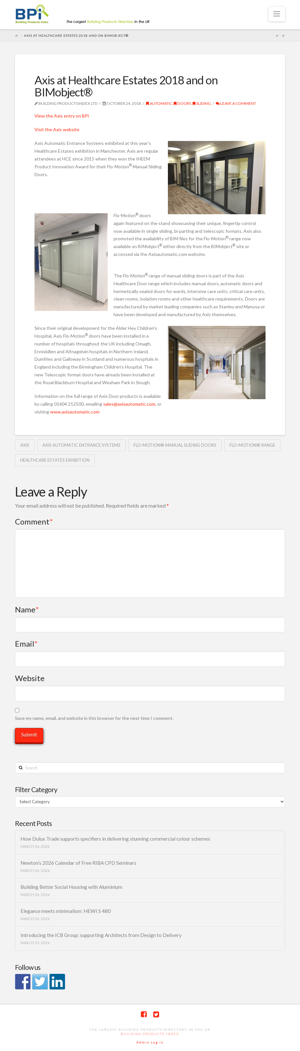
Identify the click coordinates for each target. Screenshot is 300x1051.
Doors (182, 103)
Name (27, 609)
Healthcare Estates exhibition (54, 460)
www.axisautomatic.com (75, 411)
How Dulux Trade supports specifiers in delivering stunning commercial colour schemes (115, 839)
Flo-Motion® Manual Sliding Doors (174, 445)
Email (26, 643)
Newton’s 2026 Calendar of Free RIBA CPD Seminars (78, 863)
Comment (34, 521)
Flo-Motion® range (252, 445)
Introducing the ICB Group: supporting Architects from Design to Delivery (101, 935)
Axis (24, 445)
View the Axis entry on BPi (61, 116)
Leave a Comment (236, 103)
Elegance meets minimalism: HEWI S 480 (65, 911)
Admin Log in (150, 1042)
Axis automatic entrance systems (81, 445)
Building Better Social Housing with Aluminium (71, 887)
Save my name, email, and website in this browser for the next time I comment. (94, 718)
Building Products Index (150, 1034)
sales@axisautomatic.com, (129, 404)
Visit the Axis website (56, 129)
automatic (159, 103)
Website (30, 678)
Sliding (202, 103)
